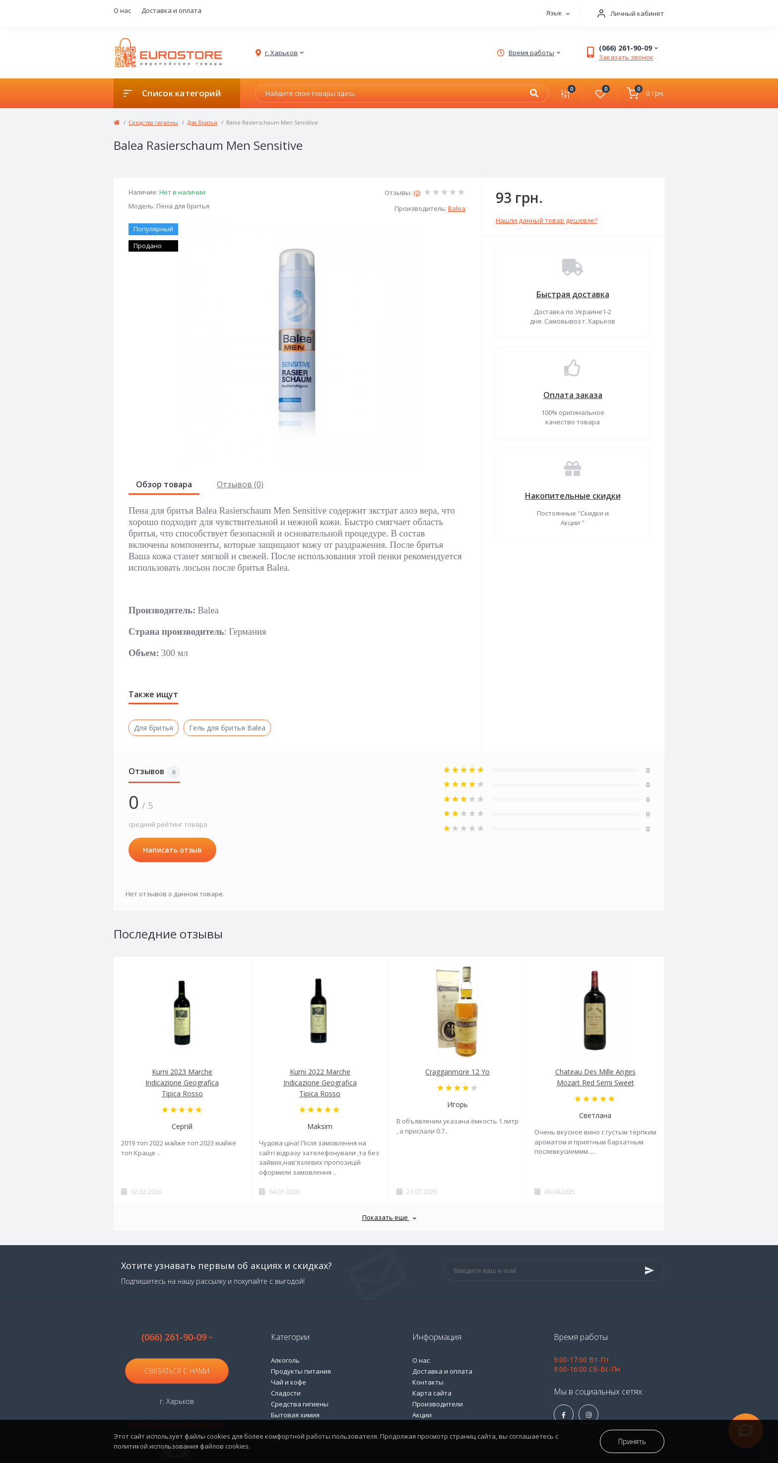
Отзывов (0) (240, 484)
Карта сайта (432, 1393)
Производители (437, 1403)
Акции (422, 1414)
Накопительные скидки (573, 495)
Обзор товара (164, 484)
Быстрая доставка (572, 294)
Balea (456, 208)
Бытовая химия (295, 1414)
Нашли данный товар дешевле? (546, 220)
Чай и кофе (288, 1382)
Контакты (428, 1382)
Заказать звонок (626, 57)
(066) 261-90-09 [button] (176, 1337)
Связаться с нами (176, 1371)
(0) (416, 192)
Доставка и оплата (171, 10)
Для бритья (202, 122)
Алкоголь (285, 1360)
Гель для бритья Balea (227, 727)
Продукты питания (301, 1371)
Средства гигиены (153, 122)
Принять (632, 1441)
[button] (627, 13)
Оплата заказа (572, 395)
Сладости (286, 1393)
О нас (122, 10)
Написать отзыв (172, 850)
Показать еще (389, 1217)
